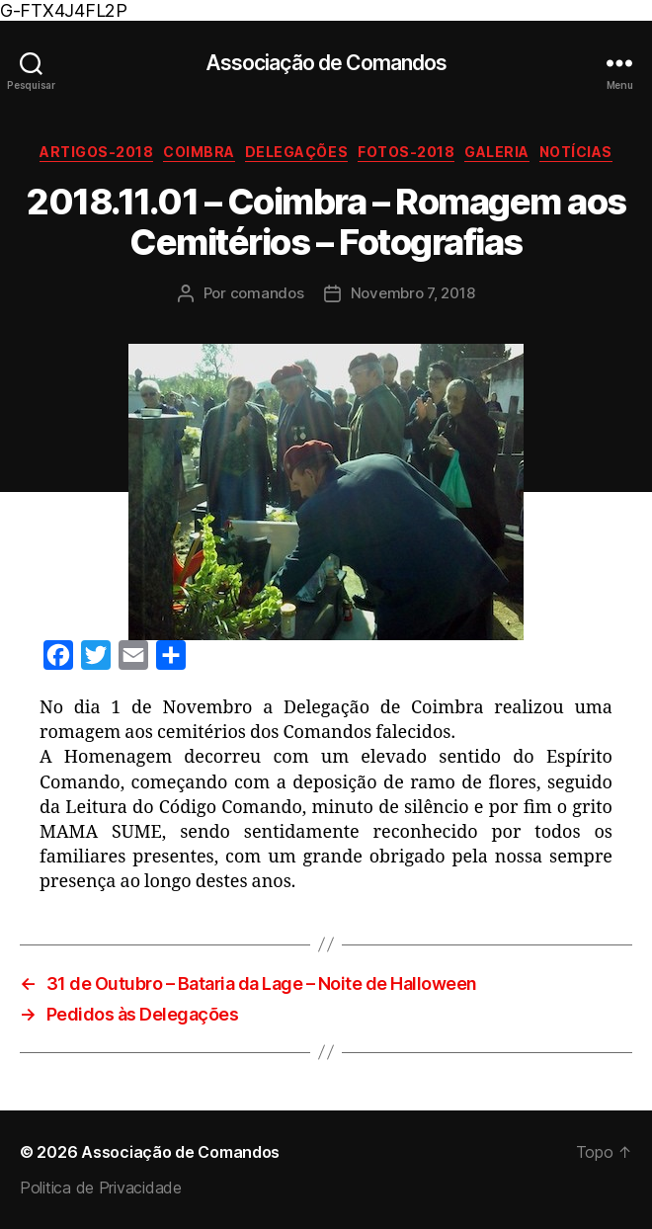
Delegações (296, 151)
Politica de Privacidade (101, 1187)
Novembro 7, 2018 (413, 293)
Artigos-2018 (96, 151)
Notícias (575, 151)
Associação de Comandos (326, 62)
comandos (267, 293)
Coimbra (199, 151)
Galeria (497, 151)
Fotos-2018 (406, 151)
